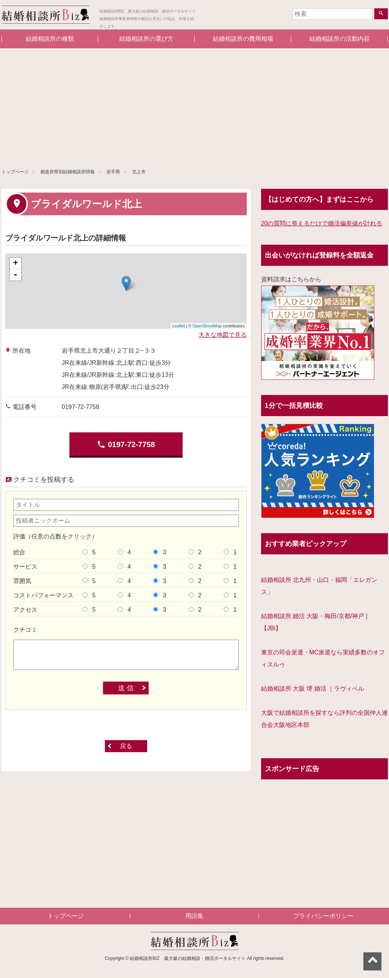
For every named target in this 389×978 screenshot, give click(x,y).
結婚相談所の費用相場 (243, 38)
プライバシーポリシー (323, 916)
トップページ (15, 171)
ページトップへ (372, 961)
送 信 (126, 688)
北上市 (139, 171)
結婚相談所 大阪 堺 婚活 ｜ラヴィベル (312, 688)
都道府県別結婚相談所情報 (67, 171)
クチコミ (25, 629)
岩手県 (113, 171)
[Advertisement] (194, 105)
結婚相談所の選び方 (146, 38)
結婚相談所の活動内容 (339, 38)
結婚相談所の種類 (50, 38)
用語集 (194, 916)
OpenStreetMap (207, 326)
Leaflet (178, 326)
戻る (126, 746)
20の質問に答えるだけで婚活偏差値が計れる (322, 223)
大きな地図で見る (222, 335)
